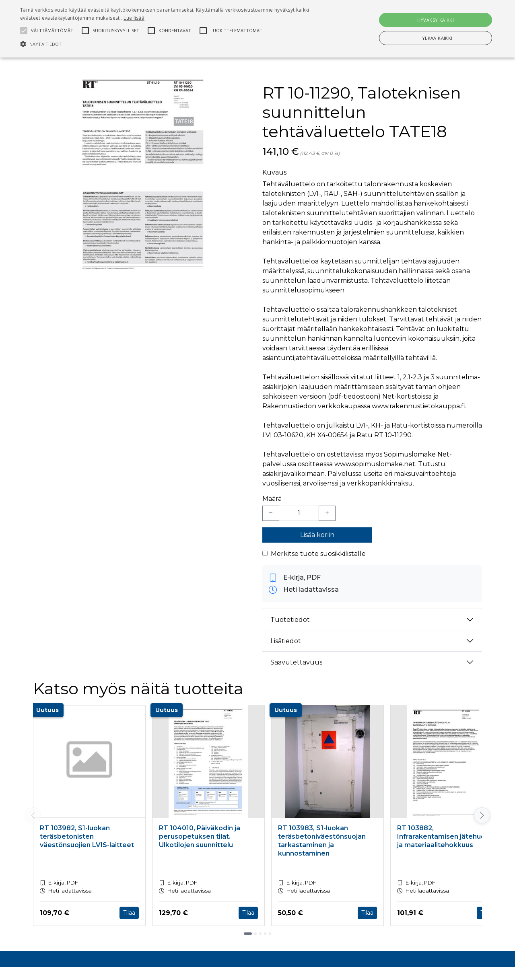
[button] (174, 44)
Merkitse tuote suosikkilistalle (318, 554)
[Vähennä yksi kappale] (270, 513)
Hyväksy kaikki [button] (435, 20)
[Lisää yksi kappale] (327, 513)
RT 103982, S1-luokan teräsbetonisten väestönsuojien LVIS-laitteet (87, 836)
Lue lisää (134, 17)
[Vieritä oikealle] (482, 815)
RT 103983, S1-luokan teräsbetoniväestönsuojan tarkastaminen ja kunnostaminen (322, 840)
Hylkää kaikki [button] (435, 38)
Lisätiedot (285, 641)
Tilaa (129, 912)
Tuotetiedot (290, 619)
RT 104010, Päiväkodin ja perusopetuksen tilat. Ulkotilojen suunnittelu (199, 836)
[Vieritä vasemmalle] (33, 815)
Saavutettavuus (296, 662)
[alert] (257, 29)
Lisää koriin (317, 535)
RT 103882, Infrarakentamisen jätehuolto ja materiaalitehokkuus (445, 836)
